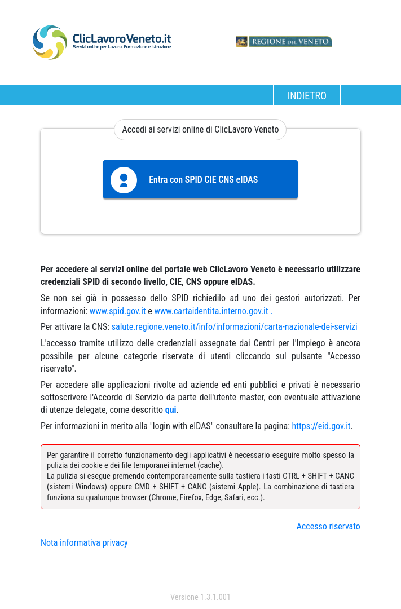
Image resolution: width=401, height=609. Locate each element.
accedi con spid (200, 575)
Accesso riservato (328, 526)
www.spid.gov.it (118, 311)
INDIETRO (307, 96)
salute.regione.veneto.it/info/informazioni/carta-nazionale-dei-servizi (235, 326)
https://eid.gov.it (321, 426)
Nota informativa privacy (84, 542)
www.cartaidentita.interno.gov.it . (214, 311)
